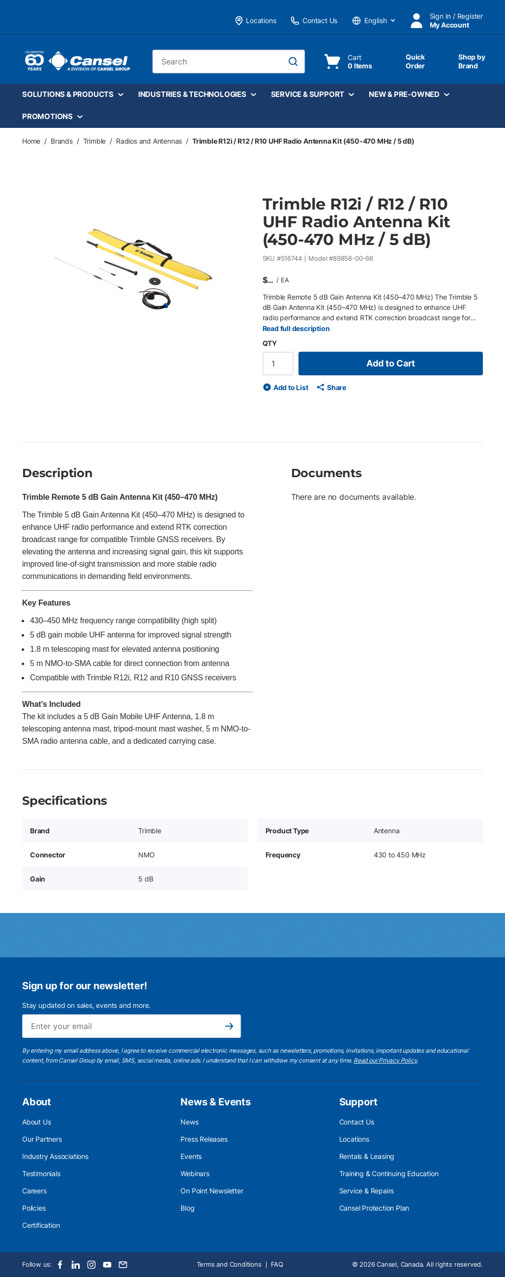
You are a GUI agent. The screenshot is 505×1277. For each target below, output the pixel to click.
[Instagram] (91, 1265)
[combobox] (228, 61)
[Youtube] (107, 1265)
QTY (270, 343)
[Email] (123, 1265)
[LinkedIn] (76, 1265)
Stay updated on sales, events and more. (86, 1005)
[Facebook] (60, 1265)
